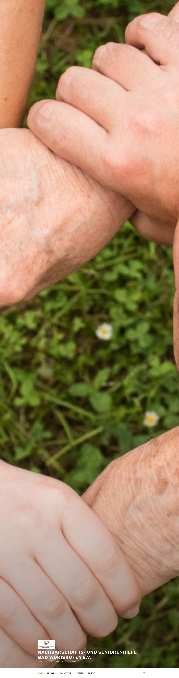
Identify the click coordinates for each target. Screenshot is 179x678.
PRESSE (80, 673)
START (40, 673)
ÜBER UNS (51, 673)
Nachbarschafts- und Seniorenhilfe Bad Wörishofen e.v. (87, 655)
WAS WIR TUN (66, 673)
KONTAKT (91, 673)
